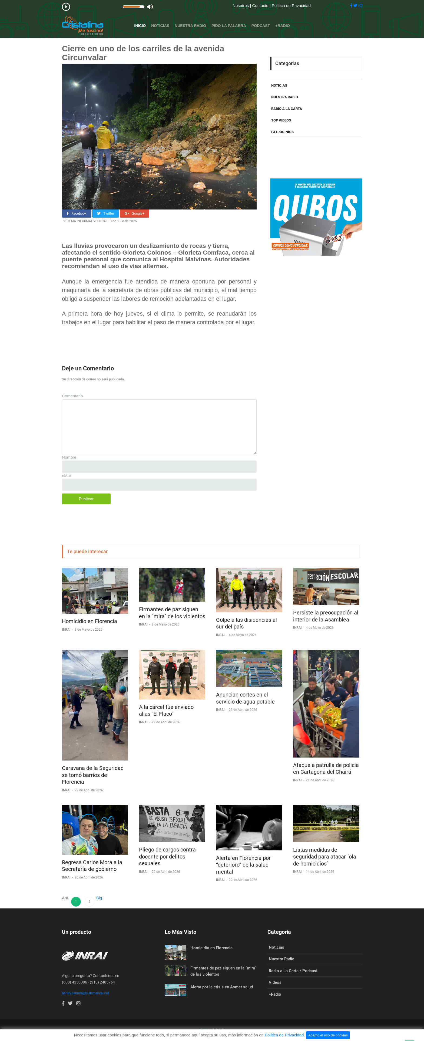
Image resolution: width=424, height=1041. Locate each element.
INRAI (66, 629)
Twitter (105, 213)
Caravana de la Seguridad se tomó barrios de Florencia (93, 775)
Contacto (260, 5)
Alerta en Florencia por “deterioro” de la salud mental (243, 865)
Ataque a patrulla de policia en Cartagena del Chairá (326, 768)
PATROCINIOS (282, 132)
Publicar (86, 498)
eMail (67, 475)
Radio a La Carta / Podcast (293, 970)
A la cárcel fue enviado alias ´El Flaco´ (166, 710)
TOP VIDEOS (281, 120)
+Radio (282, 25)
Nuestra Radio (190, 25)
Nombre (69, 457)
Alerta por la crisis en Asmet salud (221, 987)
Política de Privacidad (291, 5)
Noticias (160, 25)
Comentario (72, 396)
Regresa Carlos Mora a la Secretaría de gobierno (92, 866)
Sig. (99, 897)
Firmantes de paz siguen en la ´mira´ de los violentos (172, 613)
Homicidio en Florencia (89, 621)
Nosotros (241, 5)
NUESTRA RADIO (284, 97)
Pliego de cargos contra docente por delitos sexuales (167, 856)
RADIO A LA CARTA (286, 109)
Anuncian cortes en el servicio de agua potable (245, 698)
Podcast (260, 25)
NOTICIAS (279, 85)
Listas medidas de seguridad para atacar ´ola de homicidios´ (324, 857)
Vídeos (275, 982)
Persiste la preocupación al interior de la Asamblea (325, 616)
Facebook (77, 213)
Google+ (134, 213)
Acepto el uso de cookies (328, 1035)
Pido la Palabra (228, 25)
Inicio (140, 25)
